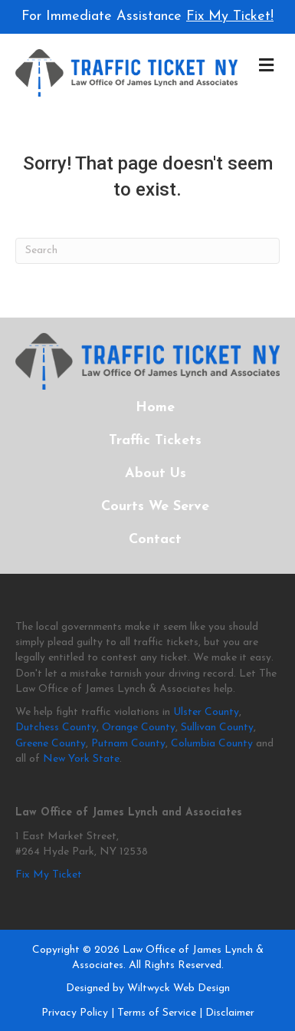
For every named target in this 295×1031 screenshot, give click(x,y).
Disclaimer (229, 1013)
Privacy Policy (74, 1013)
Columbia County (212, 743)
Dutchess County (56, 727)
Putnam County (128, 743)
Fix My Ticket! (230, 16)
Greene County (50, 743)
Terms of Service (156, 1013)
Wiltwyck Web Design (178, 988)
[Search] (147, 251)
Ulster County (206, 712)
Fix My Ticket (48, 875)
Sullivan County (217, 727)
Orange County (138, 727)
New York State (81, 759)
